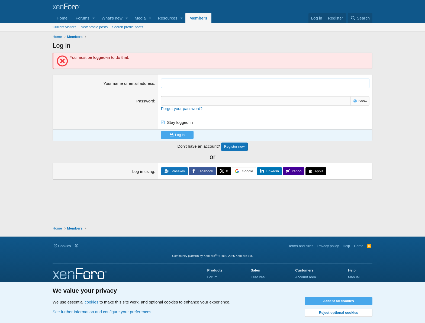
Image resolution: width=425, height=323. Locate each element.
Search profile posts (127, 27)
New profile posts (94, 27)
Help (346, 246)
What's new (112, 18)
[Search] (360, 18)
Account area (305, 277)
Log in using (143, 171)
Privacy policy (328, 246)
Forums (82, 18)
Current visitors (64, 27)
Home (62, 18)
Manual (354, 277)
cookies (91, 302)
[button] (94, 18)
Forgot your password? (181, 108)
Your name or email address (129, 83)
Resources (167, 18)
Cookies (62, 246)
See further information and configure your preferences (102, 311)
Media (140, 18)
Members (198, 18)
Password (145, 101)
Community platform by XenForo (212, 255)
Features (258, 277)
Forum (212, 277)
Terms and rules (300, 246)
